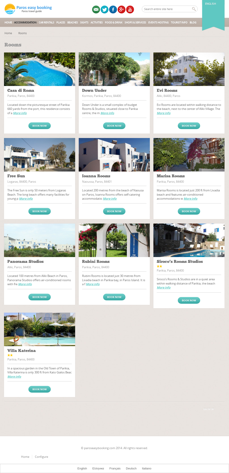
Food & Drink (113, 22)
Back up (209, 409)
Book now (39, 125)
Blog (193, 22)
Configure (41, 457)
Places (60, 22)
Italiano (146, 468)
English (210, 4)
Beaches (72, 22)
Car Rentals (46, 22)
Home (8, 22)
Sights (84, 22)
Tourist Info (179, 22)
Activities (97, 22)
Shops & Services (135, 22)
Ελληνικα (98, 468)
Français (115, 468)
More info (20, 113)
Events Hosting (158, 22)
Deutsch (131, 468)
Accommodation (25, 22)
